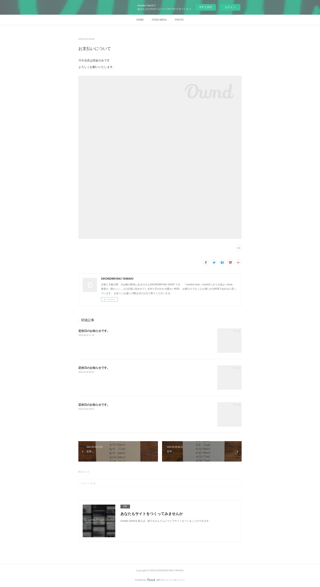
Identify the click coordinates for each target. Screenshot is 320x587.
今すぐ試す (205, 7)
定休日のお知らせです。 (94, 330)
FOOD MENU (159, 19)
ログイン (230, 7)
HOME (140, 19)
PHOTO (179, 19)
